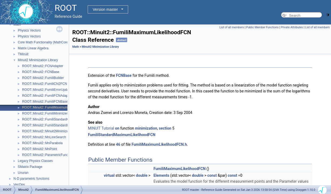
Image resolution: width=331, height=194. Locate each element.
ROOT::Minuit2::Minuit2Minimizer (45, 131)
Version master (105, 9)
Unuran (23, 173)
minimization (146, 128)
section (165, 128)
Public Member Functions (262, 27)
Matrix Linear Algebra (33, 48)
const (212, 175)
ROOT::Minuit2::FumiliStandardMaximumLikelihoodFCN (62, 125)
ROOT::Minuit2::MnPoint (39, 149)
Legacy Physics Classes (35, 161)
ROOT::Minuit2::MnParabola (42, 143)
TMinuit (23, 54)
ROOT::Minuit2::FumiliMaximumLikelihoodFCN (55, 107)
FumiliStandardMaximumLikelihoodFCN (121, 135)
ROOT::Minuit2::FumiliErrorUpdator (47, 90)
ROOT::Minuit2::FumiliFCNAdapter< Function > (56, 96)
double (142, 175)
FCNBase (124, 75)
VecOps (19, 184)
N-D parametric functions (31, 179)
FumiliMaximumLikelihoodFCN (179, 169)
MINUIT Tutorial (101, 128)
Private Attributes (292, 27)
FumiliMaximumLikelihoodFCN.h (159, 144)
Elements (161, 175)
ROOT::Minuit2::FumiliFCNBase (45, 101)
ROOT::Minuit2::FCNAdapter (42, 66)
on (117, 128)
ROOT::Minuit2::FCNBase (40, 72)
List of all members (231, 27)
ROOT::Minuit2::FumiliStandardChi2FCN (51, 119)
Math (17, 24)
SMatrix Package (30, 167)
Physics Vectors (29, 30)
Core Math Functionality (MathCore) (43, 42)
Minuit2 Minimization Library (38, 60)
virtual (109, 175)
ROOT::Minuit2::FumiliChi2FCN (44, 84)
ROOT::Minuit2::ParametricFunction (47, 155)
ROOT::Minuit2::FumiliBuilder (43, 78)
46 (118, 144)
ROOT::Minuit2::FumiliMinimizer (45, 113)
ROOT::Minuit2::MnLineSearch (44, 137)
